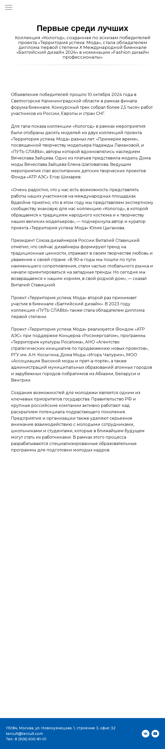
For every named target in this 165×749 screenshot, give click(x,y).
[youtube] (155, 733)
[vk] (145, 733)
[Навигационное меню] (8, 7)
